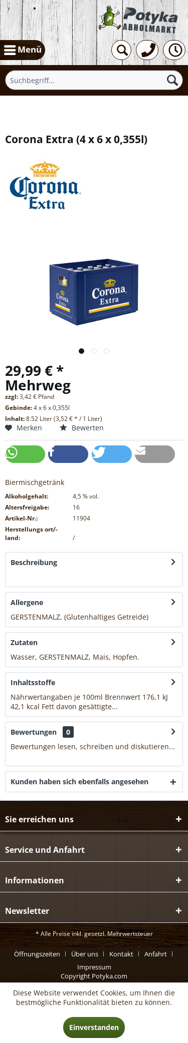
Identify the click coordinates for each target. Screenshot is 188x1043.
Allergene (27, 602)
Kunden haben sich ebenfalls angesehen (79, 781)
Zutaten (24, 642)
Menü (23, 48)
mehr (20, 577)
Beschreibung (34, 562)
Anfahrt (155, 953)
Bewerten (82, 427)
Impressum (94, 966)
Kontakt (121, 953)
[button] (25, 454)
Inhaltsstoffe (33, 682)
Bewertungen (34, 732)
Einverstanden (94, 1027)
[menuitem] (22, 50)
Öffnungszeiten (37, 953)
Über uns (84, 953)
